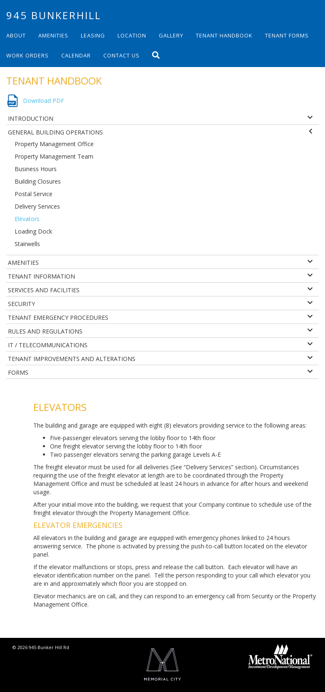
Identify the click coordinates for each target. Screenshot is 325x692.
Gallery (171, 35)
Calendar (76, 55)
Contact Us (121, 55)
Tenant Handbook (224, 35)
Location (132, 35)
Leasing (93, 35)
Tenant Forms (287, 35)
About (16, 35)
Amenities (53, 35)
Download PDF (43, 101)
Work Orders (27, 55)
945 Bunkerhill (53, 15)
